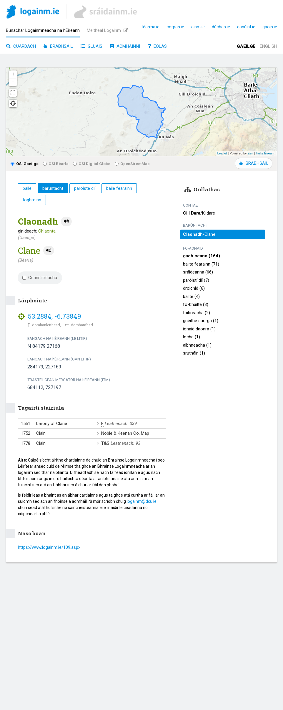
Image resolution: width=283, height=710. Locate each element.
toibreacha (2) (196, 312)
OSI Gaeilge (25, 163)
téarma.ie (150, 26)
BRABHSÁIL (253, 163)
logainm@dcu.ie (142, 501)
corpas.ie (175, 26)
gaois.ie (269, 26)
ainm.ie (198, 26)
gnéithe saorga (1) (200, 320)
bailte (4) (191, 296)
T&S (105, 443)
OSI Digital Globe (91, 163)
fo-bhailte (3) (195, 304)
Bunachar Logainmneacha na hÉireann (43, 30)
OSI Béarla (56, 163)
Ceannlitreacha (39, 277)
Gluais (91, 46)
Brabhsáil (58, 46)
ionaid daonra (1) (199, 329)
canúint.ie (246, 26)
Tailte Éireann (265, 153)
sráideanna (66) (198, 272)
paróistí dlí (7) (196, 280)
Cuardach (21, 46)
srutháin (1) (194, 353)
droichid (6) (194, 288)
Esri (250, 153)
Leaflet (222, 153)
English (268, 46)
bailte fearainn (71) (201, 264)
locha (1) (191, 337)
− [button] (13, 82)
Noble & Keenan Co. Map (125, 433)
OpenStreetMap (132, 163)
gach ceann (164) (201, 255)
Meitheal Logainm (107, 30)
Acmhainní (125, 46)
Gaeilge (246, 46)
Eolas (157, 46)
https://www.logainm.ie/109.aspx (49, 547)
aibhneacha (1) (197, 345)
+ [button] (13, 74)
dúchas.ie (221, 26)
